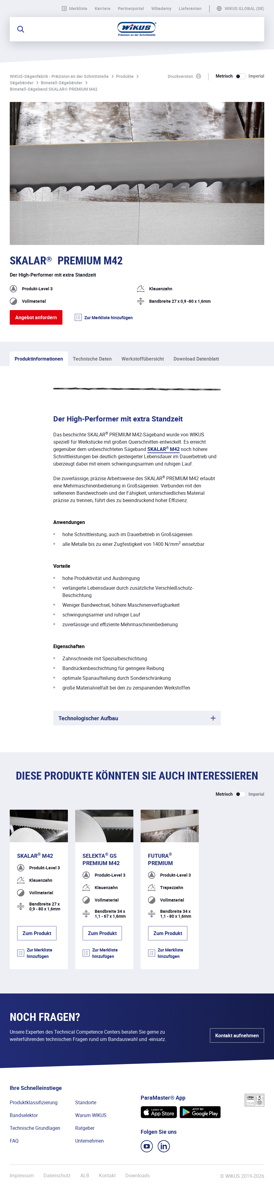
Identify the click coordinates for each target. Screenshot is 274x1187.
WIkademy (161, 8)
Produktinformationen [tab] (39, 358)
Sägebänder (21, 83)
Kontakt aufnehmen (237, 1035)
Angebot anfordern (36, 317)
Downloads (137, 1175)
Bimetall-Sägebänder (62, 83)
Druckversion (180, 76)
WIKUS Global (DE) (244, 8)
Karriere (103, 8)
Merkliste (74, 8)
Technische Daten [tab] (92, 358)
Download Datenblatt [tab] (196, 358)
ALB (84, 1175)
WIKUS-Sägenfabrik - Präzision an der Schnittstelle (59, 76)
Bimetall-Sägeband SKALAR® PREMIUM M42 (53, 89)
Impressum (22, 1175)
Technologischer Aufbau (88, 718)
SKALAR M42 (163, 449)
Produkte (125, 76)
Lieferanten (190, 8)
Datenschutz (57, 1175)
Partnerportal (131, 8)
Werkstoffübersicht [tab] (142, 358)
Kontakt (107, 1175)
